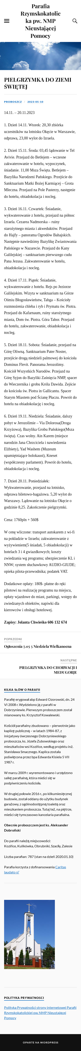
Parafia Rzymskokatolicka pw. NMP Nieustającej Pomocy (41, 20)
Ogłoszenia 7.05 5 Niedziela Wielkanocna (38, 646)
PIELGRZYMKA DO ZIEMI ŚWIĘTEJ (37, 83)
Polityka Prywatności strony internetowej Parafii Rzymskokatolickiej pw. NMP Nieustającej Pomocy (40, 1012)
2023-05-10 (35, 101)
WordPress (49, 1042)
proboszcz (13, 101)
